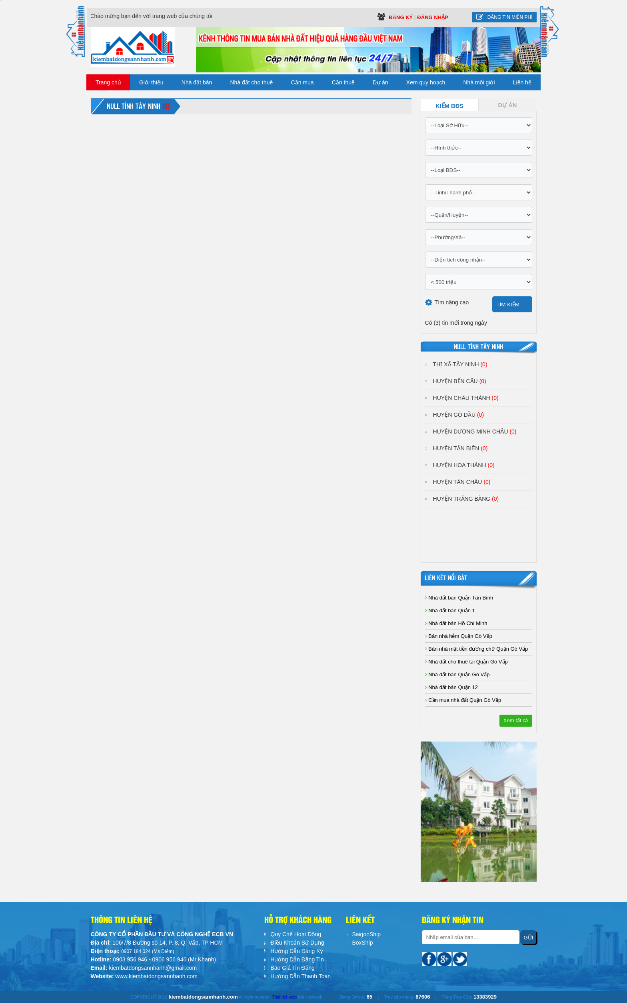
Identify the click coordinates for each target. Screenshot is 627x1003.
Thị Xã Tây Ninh (460, 364)
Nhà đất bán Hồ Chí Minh (456, 623)
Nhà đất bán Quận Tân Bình (459, 598)
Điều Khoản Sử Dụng (297, 942)
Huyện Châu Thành (466, 398)
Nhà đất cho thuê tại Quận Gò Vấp (466, 662)
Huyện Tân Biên (460, 448)
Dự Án (507, 105)
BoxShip (362, 942)
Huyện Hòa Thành (464, 465)
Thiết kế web (284, 997)
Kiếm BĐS (449, 106)
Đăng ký (401, 17)
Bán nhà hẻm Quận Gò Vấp (458, 636)
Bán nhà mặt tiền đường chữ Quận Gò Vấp (476, 649)
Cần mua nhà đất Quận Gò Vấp (463, 700)
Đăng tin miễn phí (504, 17)
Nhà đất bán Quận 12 (451, 687)
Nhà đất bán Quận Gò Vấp (457, 674)
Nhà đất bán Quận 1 (450, 610)
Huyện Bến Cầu (459, 381)
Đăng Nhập (432, 17)
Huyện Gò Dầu (458, 415)
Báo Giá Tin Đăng (292, 968)
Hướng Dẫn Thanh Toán (300, 976)
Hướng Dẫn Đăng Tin (296, 959)
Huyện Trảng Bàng (466, 499)
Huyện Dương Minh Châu (475, 431)
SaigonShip (366, 934)
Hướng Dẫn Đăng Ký (296, 951)
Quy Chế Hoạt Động (295, 934)
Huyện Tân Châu (462, 482)
